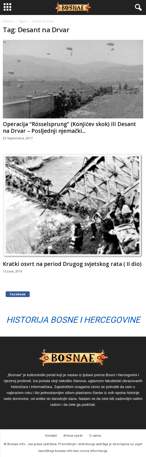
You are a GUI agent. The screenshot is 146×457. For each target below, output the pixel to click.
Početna (8, 21)
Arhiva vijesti (73, 435)
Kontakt (51, 435)
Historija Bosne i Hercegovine (73, 320)
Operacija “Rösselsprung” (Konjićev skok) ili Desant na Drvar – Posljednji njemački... (69, 127)
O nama (95, 435)
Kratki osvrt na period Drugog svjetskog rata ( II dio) (72, 264)
